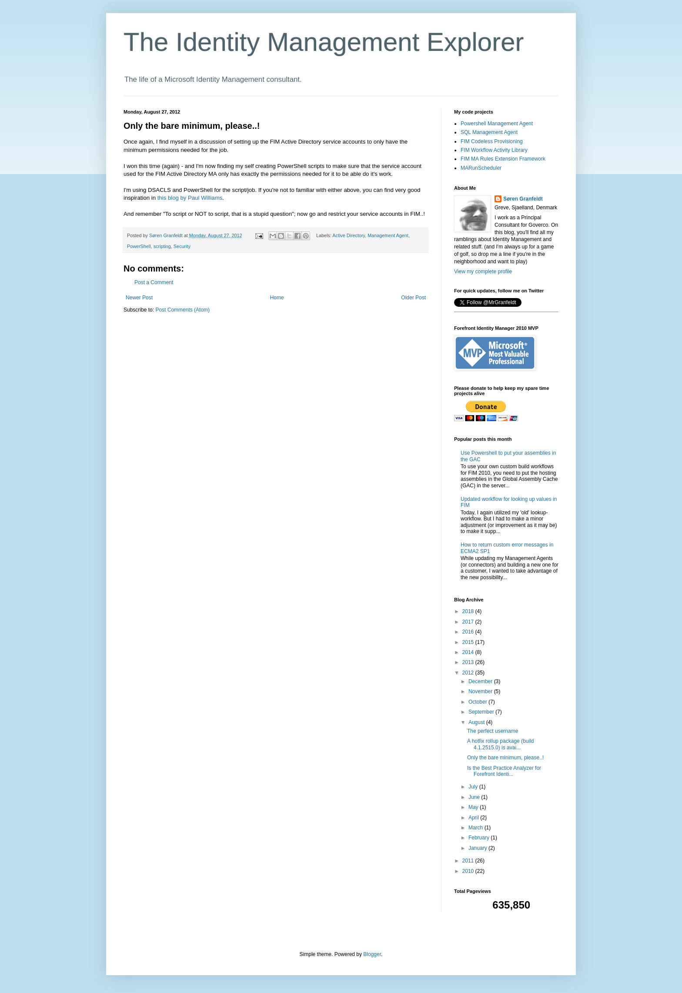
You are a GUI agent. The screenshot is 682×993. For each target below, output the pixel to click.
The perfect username (492, 731)
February (479, 838)
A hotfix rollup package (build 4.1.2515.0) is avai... (500, 744)
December (481, 681)
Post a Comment (153, 282)
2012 (468, 673)
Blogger (372, 954)
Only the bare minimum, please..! (505, 758)
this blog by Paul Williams (189, 198)
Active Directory (348, 235)
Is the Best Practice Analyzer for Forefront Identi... (504, 771)
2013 (468, 662)
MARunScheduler (481, 168)
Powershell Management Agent (497, 124)
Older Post (413, 298)
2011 (468, 861)
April (474, 818)
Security (182, 246)
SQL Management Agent (489, 132)
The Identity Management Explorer (324, 42)
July (473, 787)
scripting (162, 246)
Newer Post (139, 298)
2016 (468, 632)
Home (277, 298)
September (481, 712)
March (476, 828)
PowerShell (139, 246)
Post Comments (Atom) (182, 310)
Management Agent (388, 235)
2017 (468, 622)
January (478, 848)
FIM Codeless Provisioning (492, 141)
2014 (468, 652)
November (481, 691)
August (477, 722)
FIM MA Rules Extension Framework (503, 159)
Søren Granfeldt (523, 199)
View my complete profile (483, 271)
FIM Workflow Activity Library (494, 150)
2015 (468, 642)
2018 (468, 611)
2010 (468, 871)
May (474, 807)
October (478, 702)
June (474, 797)
